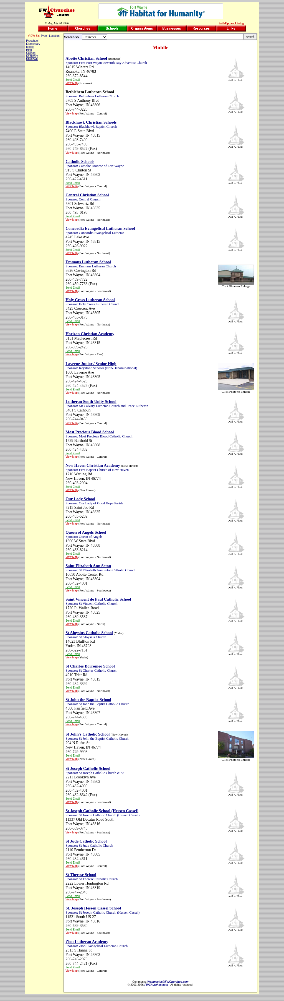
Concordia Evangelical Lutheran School (100, 228)
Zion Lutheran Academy (86, 941)
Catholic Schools (79, 161)
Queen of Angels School (85, 532)
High (29, 49)
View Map (71, 83)
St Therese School (80, 874)
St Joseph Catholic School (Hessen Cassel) (101, 811)
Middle (30, 46)
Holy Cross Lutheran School (90, 300)
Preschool (32, 40)
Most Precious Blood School (89, 432)
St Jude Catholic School (86, 841)
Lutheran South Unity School (90, 401)
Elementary (33, 43)
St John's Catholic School (87, 734)
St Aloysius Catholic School (89, 632)
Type (44, 35)
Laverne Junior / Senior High (90, 363)
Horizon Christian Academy (89, 334)
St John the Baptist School (88, 699)
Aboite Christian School (86, 58)
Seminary (32, 56)
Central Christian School (87, 195)
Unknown (32, 59)
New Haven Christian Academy (92, 465)
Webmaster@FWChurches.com (168, 981)
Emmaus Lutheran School (88, 262)
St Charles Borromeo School (90, 666)
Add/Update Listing (231, 23)
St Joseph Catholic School (87, 768)
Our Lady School (80, 499)
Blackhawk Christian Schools (90, 122)
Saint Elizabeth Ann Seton (88, 566)
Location (54, 35)
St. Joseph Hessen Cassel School (93, 908)
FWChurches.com (156, 984)
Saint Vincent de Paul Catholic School (98, 599)
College (31, 52)
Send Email (72, 79)
